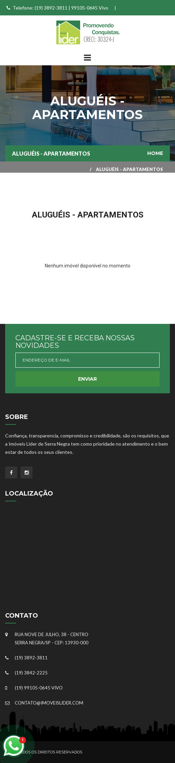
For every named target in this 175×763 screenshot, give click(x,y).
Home (155, 153)
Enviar (87, 379)
